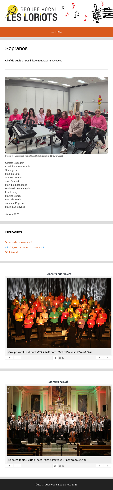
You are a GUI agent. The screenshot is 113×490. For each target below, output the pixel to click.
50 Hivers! (11, 252)
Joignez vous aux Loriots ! (24, 247)
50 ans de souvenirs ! (18, 242)
